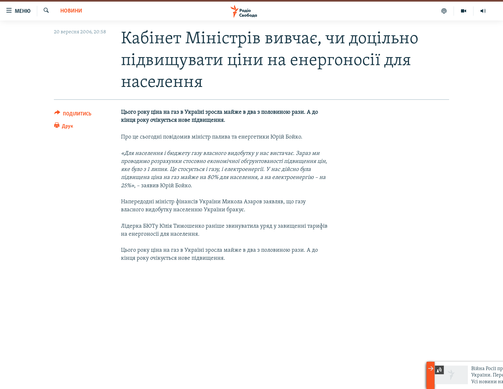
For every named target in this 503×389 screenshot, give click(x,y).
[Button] (72, 115)
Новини (71, 11)
